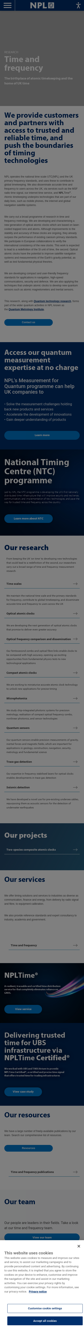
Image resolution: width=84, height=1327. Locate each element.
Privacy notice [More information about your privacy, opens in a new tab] (38, 1297)
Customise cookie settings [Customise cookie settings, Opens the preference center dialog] (45, 1313)
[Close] (79, 1251)
